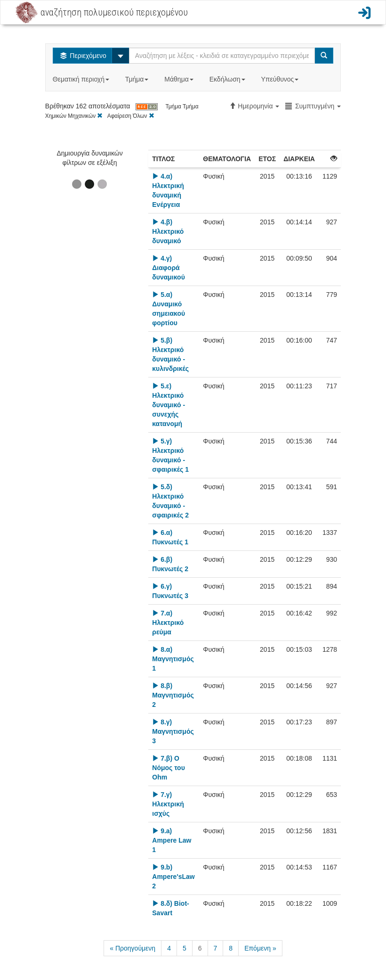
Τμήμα (137, 79)
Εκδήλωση (228, 79)
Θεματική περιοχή (82, 79)
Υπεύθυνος (280, 79)
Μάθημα (179, 79)
